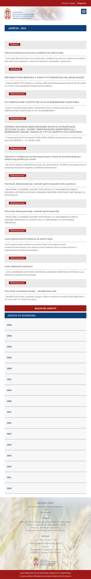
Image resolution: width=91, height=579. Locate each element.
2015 (9, 434)
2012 (9, 466)
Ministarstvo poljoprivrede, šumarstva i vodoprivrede (45, 522)
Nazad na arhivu (45, 308)
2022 (9, 368)
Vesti (45, 509)
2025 (9, 335)
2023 (9, 357)
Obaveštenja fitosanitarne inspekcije (45, 506)
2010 (9, 488)
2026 (9, 325)
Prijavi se (82, 3)
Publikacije (45, 512)
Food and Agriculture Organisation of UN (45, 524)
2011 (9, 477)
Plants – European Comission (45, 527)
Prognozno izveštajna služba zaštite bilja (45, 530)
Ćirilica (65, 3)
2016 (9, 423)
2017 (9, 412)
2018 (9, 401)
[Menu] (83, 11)
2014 (9, 444)
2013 (9, 455)
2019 (9, 390)
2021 (9, 379)
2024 (9, 346)
